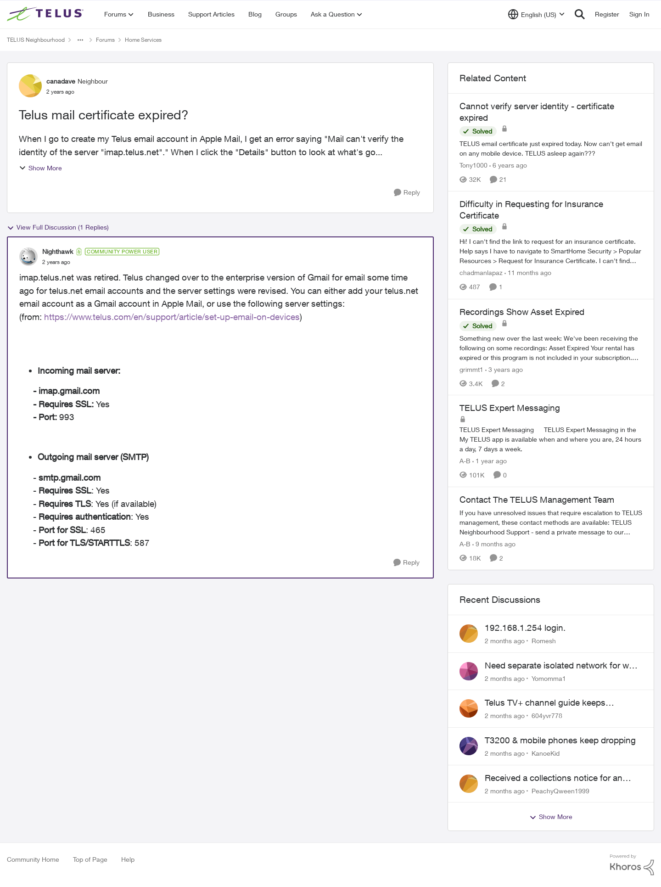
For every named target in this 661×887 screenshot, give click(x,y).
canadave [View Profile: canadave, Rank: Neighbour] (60, 81)
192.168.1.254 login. (525, 628)
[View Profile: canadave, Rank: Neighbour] (30, 85)
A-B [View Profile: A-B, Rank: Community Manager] (465, 461)
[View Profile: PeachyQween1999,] (468, 784)
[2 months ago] (505, 641)
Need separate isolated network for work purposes (563, 665)
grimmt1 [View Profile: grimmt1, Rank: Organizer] (471, 369)
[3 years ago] (504, 369)
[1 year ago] (489, 461)
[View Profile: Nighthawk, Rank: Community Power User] (28, 256)
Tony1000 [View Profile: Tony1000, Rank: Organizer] (473, 165)
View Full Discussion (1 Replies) (58, 227)
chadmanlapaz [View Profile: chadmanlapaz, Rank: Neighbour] (481, 273)
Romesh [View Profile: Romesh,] (544, 641)
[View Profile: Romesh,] (468, 633)
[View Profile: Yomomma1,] (468, 671)
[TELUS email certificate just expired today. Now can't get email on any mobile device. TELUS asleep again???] (550, 148)
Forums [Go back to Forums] (105, 39)
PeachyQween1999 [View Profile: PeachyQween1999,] (560, 790)
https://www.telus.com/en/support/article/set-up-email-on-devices (172, 317)
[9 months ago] (493, 544)
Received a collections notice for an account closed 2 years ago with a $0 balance (557, 778)
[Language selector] (536, 14)
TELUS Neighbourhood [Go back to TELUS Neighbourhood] (36, 39)
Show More (40, 168)
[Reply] (407, 192)
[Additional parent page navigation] (80, 40)
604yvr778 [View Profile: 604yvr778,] (547, 715)
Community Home (33, 859)
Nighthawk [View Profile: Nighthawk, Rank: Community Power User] (57, 251)
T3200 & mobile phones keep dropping (560, 740)
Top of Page (90, 859)
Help (127, 859)
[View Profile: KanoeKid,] (468, 746)
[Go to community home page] (46, 14)
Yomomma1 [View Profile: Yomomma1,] (549, 678)
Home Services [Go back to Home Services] (143, 39)
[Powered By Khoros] (632, 865)
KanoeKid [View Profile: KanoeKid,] (546, 753)
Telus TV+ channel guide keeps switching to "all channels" (545, 702)
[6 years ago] (508, 165)
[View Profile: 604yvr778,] (468, 708)
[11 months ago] (527, 273)
